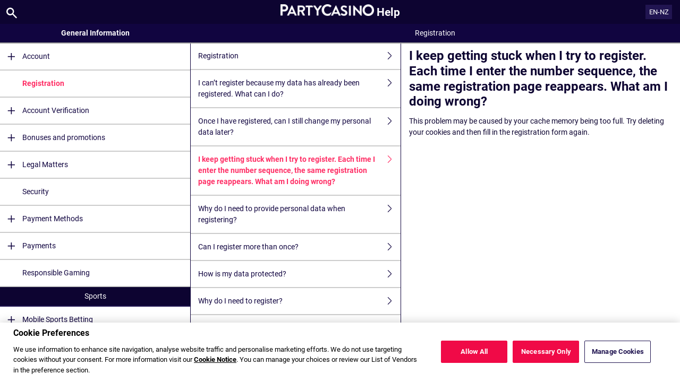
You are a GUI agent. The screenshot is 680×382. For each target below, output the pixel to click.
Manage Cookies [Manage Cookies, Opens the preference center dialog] (618, 359)
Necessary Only (546, 359)
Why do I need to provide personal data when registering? (299, 214)
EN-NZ (659, 12)
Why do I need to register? (299, 301)
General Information (95, 33)
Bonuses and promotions (52, 138)
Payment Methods (41, 219)
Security (35, 191)
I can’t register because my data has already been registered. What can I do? (299, 88)
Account (25, 57)
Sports (95, 296)
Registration (43, 83)
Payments (28, 246)
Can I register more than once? (299, 247)
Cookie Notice (215, 368)
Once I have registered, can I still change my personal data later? (299, 126)
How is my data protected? (299, 274)
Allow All (474, 359)
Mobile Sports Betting (46, 320)
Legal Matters (34, 165)
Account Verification (44, 111)
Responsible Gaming (56, 272)
